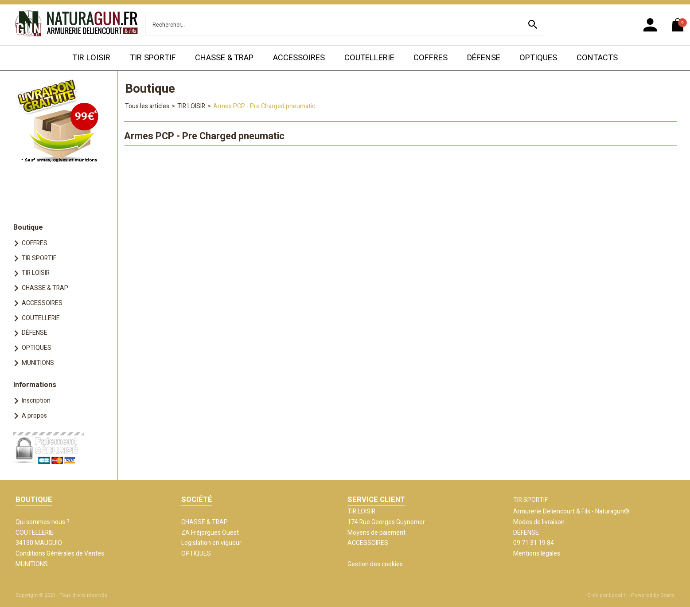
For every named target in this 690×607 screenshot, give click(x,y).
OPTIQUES (538, 58)
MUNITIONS (38, 363)
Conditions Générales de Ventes (60, 553)
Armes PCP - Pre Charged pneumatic (264, 106)
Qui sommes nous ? (43, 522)
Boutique (28, 227)
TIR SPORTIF (153, 58)
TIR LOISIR (91, 58)
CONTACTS (597, 58)
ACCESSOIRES (299, 58)
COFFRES (430, 58)
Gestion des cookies (375, 564)
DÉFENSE (483, 58)
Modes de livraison (539, 522)
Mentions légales (536, 553)
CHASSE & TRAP (224, 58)
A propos (34, 415)
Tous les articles (147, 106)
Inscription (36, 400)
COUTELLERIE (369, 58)
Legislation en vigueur (211, 543)
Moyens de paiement (376, 532)
